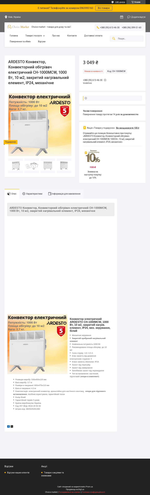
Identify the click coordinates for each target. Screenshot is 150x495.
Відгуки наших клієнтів (18, 472)
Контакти (72, 35)
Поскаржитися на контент (70, 492)
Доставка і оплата (93, 35)
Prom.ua (89, 487)
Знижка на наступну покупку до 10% (92, 174)
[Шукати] (114, 38)
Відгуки (41, 41)
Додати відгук (138, 17)
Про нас (56, 35)
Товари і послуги (33, 35)
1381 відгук (120, 2)
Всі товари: (104, 8)
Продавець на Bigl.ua (75, 489)
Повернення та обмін (20, 41)
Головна (14, 35)
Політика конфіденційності (93, 492)
